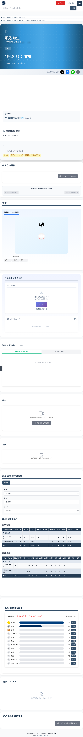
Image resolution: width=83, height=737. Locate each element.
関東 (15, 20)
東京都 (21, 20)
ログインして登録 (41, 423)
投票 (73, 622)
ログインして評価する (67, 176)
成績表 (6, 482)
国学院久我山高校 (30, 20)
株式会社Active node (43, 736)
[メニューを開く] (1, 368)
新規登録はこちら (41, 309)
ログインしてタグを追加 (13, 151)
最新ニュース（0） (21, 351)
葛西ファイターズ (17, 155)
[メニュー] (79, 3)
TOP (2, 17)
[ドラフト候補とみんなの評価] (4, 3)
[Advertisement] (41, 92)
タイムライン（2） (61, 351)
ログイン (61, 3)
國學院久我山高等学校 (32, 155)
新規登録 (71, 3)
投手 (15, 17)
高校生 (9, 17)
